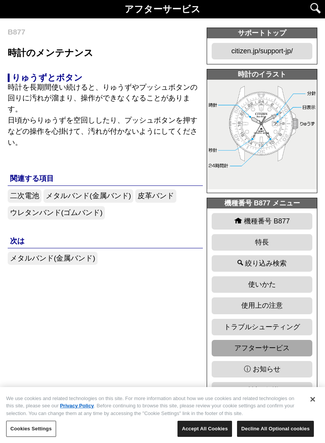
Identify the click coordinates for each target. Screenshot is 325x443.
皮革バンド (156, 196)
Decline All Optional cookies (275, 432)
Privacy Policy (77, 409)
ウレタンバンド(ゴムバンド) (56, 212)
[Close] (312, 402)
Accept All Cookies (205, 432)
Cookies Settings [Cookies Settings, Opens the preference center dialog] (31, 432)
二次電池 (24, 196)
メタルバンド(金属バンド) (88, 196)
